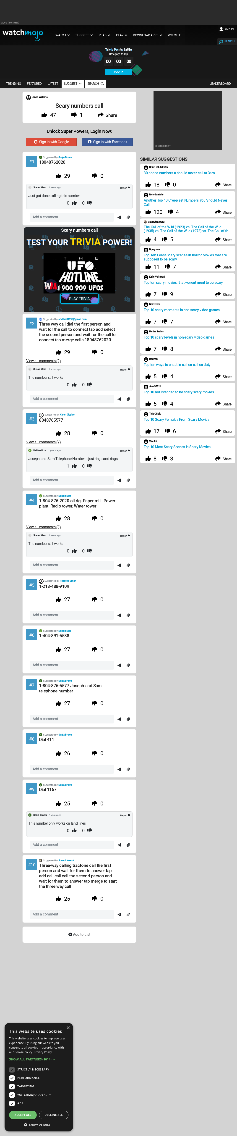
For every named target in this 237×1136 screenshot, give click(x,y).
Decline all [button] (54, 1115)
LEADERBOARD (220, 83)
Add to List (79, 934)
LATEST (52, 83)
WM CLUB (175, 35)
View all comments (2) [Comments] (43, 361)
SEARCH (229, 41)
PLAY (118, 71)
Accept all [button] (23, 1115)
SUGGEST (72, 83)
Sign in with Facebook (107, 142)
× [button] (68, 1028)
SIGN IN (229, 28)
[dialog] (39, 1077)
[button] (38, 1059)
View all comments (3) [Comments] (43, 527)
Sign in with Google (51, 142)
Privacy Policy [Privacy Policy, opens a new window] (43, 1052)
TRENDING (13, 83)
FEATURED (34, 83)
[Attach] (128, 217)
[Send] (119, 217)
